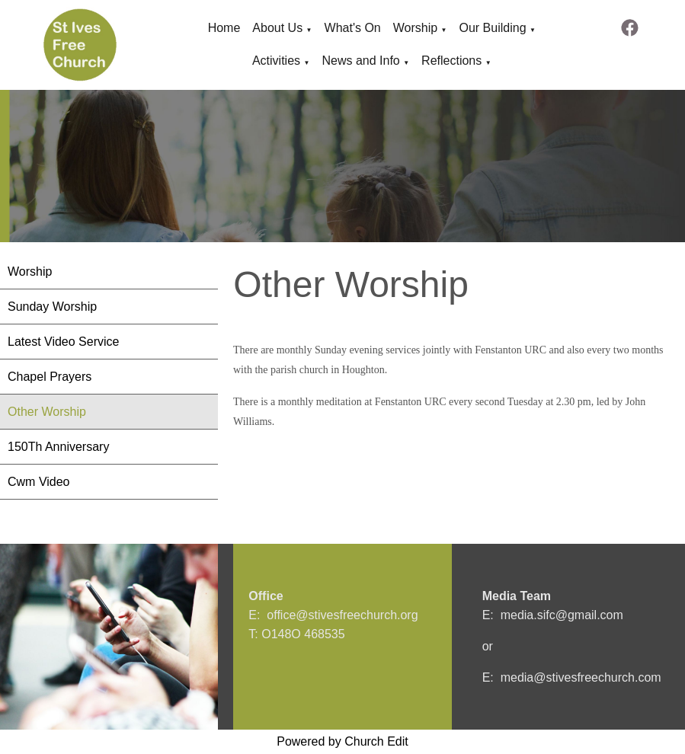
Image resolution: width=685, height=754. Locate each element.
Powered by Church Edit (342, 741)
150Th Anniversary (58, 446)
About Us (277, 27)
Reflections (451, 60)
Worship (415, 27)
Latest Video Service (63, 341)
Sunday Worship (52, 306)
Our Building (492, 27)
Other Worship (47, 411)
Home (224, 27)
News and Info (360, 60)
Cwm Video (39, 481)
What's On (353, 27)
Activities (276, 60)
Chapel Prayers (49, 376)
